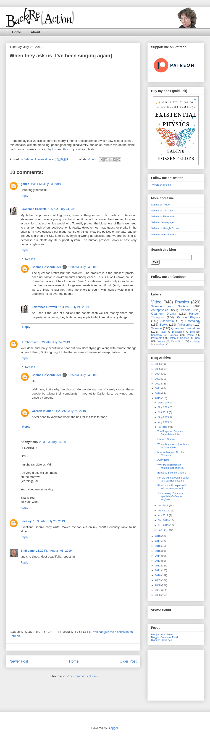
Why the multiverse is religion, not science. (170, 466)
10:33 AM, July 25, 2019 (49, 521)
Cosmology (192, 321)
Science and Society (169, 306)
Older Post (128, 661)
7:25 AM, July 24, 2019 (62, 209)
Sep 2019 (163, 417)
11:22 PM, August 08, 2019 (54, 550)
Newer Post (19, 661)
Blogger (113, 728)
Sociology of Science (164, 335)
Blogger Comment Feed (164, 637)
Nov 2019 (163, 407)
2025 (158, 369)
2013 (158, 560)
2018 (158, 536)
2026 (158, 364)
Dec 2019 (163, 402)
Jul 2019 (163, 427)
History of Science (178, 338)
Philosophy (184, 324)
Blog (192, 331)
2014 (158, 555)
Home (16, 32)
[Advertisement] (175, 674)
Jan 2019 (163, 530)
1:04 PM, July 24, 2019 (73, 307)
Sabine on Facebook (162, 216)
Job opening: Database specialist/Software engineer (170, 496)
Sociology (159, 344)
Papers (186, 310)
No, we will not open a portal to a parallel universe (173, 479)
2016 (158, 546)
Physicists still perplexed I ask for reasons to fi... (171, 487)
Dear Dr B (177, 341)
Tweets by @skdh (161, 184)
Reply (24, 195)
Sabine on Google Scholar (165, 228)
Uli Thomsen (29, 342)
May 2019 (164, 510)
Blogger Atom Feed (162, 634)
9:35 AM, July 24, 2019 (83, 375)
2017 (158, 541)
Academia (167, 321)
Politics (161, 341)
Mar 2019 (163, 520)
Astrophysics (159, 310)
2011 (158, 570)
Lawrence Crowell (33, 209)
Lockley (26, 521)
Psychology (195, 341)
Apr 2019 (163, 515)
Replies (30, 259)
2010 (158, 575)
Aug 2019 (163, 422)
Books (163, 324)
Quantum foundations (185, 328)
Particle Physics (188, 317)
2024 (158, 373)
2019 (158, 398)
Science (156, 328)
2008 (158, 585)
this (54, 149)
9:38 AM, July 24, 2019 (83, 267)
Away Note (163, 459)
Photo (190, 335)
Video (91, 159)
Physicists (156, 338)
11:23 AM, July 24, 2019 (70, 411)
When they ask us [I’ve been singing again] (173, 445)
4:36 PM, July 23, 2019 (46, 184)
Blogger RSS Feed (161, 640)
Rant (197, 338)
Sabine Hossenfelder (46, 267)
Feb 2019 (163, 525)
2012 (158, 565)
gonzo (25, 184)
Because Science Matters (171, 472)
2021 (158, 388)
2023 (158, 378)
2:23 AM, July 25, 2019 (54, 442)
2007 (158, 590)
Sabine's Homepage (162, 222)
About (35, 32)
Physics (182, 302)
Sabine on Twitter (161, 204)
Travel (162, 331)
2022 (158, 383)
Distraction (178, 331)
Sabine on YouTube (162, 210)
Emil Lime (27, 550)
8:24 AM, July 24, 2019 (55, 342)
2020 (158, 393)
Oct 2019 (163, 412)
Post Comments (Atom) (82, 676)
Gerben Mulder (42, 411)
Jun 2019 (163, 505)
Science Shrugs (166, 439)
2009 (158, 580)
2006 (158, 595)
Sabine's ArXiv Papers (163, 234)
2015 (158, 551)
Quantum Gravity (163, 313)
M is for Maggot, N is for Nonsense (170, 453)
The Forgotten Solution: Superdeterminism (170, 433)
